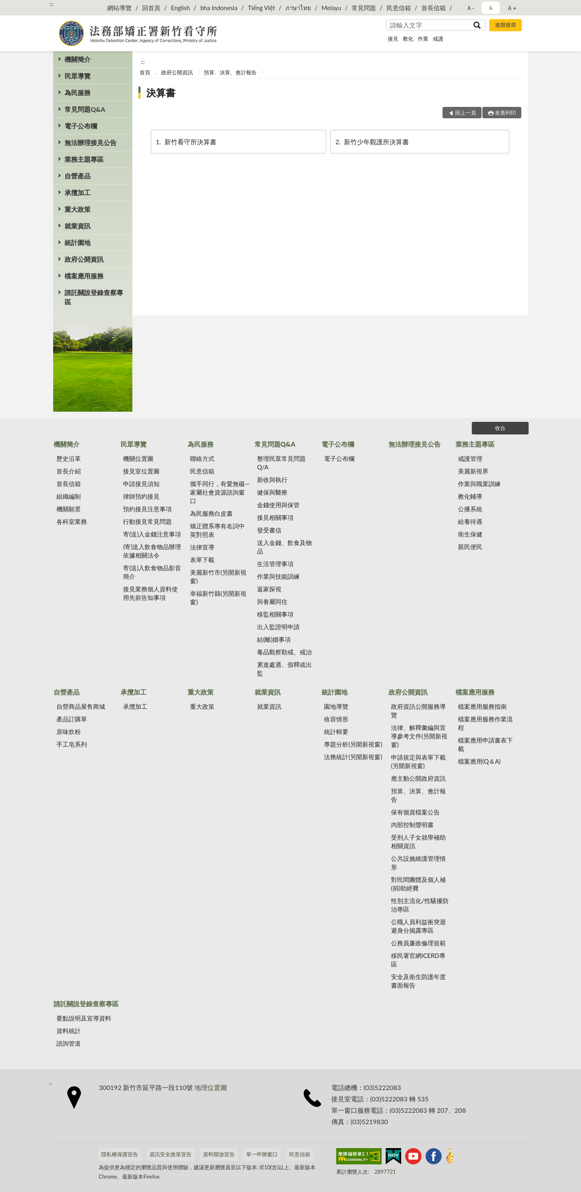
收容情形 (336, 719)
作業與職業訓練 (479, 483)
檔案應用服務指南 (482, 706)
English (180, 7)
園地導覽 (336, 706)
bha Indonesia (218, 7)
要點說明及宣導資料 (83, 1018)
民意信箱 (399, 7)
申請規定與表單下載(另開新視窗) (418, 761)
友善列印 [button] (505, 112)
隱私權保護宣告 (119, 1154)
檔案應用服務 (84, 276)
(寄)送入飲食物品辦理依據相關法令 (152, 551)
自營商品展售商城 (80, 706)
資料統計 (68, 1030)
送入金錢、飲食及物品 (284, 547)
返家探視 (269, 589)
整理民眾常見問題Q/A (281, 463)
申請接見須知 (141, 483)
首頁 (145, 72)
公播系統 (470, 508)
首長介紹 (68, 471)
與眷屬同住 (272, 601)
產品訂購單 (71, 719)
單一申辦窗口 (262, 1154)
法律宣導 (202, 547)
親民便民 (470, 546)
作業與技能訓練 (278, 576)
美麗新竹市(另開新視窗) (218, 576)
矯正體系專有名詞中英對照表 (217, 530)
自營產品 (78, 176)
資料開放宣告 (219, 1154)
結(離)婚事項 (274, 639)
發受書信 (269, 530)
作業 (423, 38)
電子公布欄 (81, 126)
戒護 (438, 38)
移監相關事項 (275, 614)
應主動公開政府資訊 (418, 778)
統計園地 (78, 242)
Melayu (331, 7)
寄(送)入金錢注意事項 (152, 534)
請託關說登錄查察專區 (94, 297)
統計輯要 (336, 731)
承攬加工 (78, 192)
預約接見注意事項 (147, 508)
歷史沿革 (68, 458)
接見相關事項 (275, 517)
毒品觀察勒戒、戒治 (284, 652)
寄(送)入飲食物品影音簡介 (152, 572)
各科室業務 (71, 521)
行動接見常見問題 (147, 521)
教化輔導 (470, 496)
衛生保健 (470, 534)
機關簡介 (78, 59)
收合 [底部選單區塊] (500, 428)
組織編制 (68, 496)
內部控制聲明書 (412, 824)
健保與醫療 (272, 492)
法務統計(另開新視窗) (353, 756)
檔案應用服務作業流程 (485, 723)
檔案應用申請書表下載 (485, 744)
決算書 (160, 92)
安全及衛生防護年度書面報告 (418, 981)
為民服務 (78, 92)
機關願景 (68, 508)
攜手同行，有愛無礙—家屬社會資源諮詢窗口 (220, 492)
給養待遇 (470, 521)
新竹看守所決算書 (185, 141)
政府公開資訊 (84, 259)
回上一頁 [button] (465, 112)
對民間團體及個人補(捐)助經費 (418, 884)
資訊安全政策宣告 (170, 1154)
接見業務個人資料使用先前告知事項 (150, 593)
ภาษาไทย (298, 7)
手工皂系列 (71, 744)
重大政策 (78, 209)
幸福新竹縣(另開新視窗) (218, 598)
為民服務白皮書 (211, 513)
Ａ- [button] (470, 7)
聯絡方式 (202, 458)
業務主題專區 (84, 159)
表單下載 (202, 559)
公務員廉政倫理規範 (418, 943)
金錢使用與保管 (278, 504)
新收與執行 (272, 479)
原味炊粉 (68, 731)
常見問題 (364, 7)
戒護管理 (470, 458)
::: (52, 4)
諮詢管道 (68, 1043)
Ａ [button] (491, 7)
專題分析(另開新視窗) (353, 744)
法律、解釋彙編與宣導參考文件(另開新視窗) (419, 736)
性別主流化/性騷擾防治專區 (420, 905)
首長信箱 (433, 7)
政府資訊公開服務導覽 (418, 711)
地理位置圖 (210, 1087)
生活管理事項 (275, 563)
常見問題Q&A (85, 109)
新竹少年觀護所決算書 (371, 141)
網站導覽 (119, 7)
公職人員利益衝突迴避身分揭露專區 (418, 926)
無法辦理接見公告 (91, 142)
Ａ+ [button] (511, 7)
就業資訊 (78, 226)
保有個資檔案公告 (415, 812)
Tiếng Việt (261, 7)
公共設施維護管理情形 (418, 863)
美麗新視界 (473, 471)
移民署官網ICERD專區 (418, 960)
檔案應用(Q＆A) (479, 761)
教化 (408, 38)
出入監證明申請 (278, 626)
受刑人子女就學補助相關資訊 (418, 841)
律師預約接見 (141, 496)
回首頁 (151, 7)
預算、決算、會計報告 (230, 72)
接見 (393, 38)
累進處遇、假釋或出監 (284, 669)
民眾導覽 (78, 76)
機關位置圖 (138, 458)
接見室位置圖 (141, 471)
